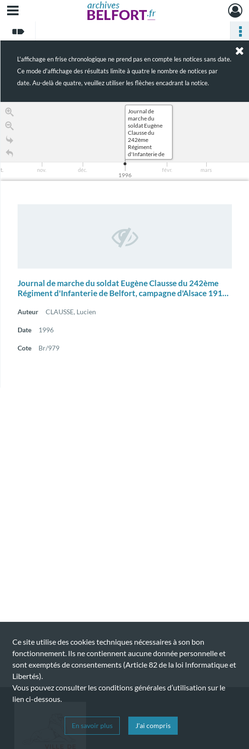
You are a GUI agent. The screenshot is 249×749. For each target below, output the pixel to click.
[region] (124, 245)
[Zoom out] (9, 127)
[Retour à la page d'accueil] (9, 155)
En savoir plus (92, 725)
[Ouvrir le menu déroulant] (13, 11)
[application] (124, 141)
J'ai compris (153, 725)
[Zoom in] (9, 113)
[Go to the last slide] (9, 141)
